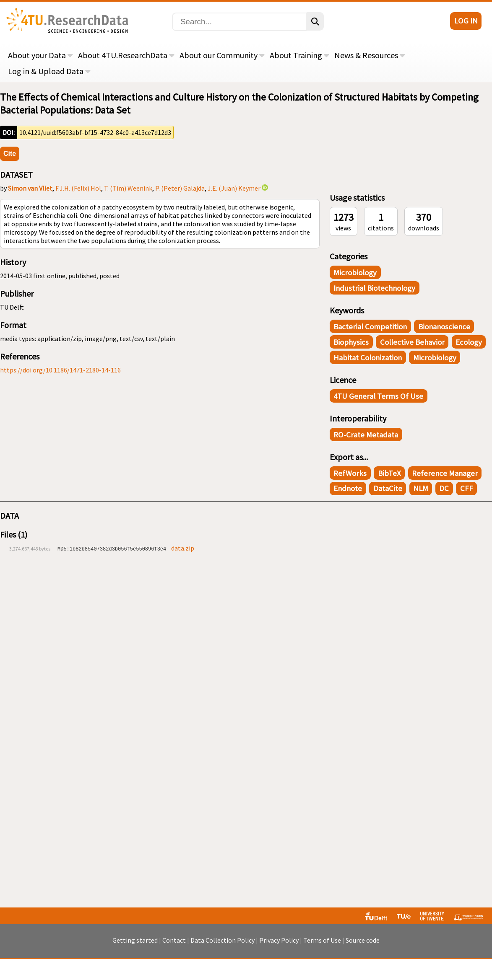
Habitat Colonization (367, 357)
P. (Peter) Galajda (180, 188)
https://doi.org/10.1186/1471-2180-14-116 (60, 370)
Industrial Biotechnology (374, 288)
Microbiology (355, 272)
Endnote (347, 488)
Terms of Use (322, 940)
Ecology (469, 342)
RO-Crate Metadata (365, 434)
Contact (174, 940)
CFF (466, 488)
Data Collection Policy (222, 940)
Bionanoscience (444, 326)
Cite (9, 153)
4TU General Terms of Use (378, 396)
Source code (363, 940)
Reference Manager (445, 473)
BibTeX (389, 473)
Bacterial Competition (370, 326)
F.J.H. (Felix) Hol (78, 188)
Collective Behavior (412, 342)
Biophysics (351, 342)
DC (444, 488)
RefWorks (350, 473)
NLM (420, 488)
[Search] (239, 22)
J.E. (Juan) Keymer (234, 188)
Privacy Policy (279, 940)
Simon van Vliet (30, 188)
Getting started (135, 940)
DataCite (387, 488)
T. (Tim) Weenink (128, 188)
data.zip (182, 548)
